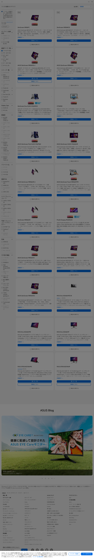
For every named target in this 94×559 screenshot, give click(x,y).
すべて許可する (87, 554)
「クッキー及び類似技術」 (38, 556)
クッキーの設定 (74, 554)
